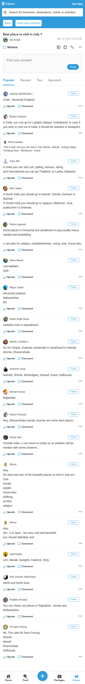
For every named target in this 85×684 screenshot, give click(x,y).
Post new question (28, 23)
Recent (25, 80)
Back (8, 23)
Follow (73, 93)
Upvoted (54, 80)
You (39, 80)
